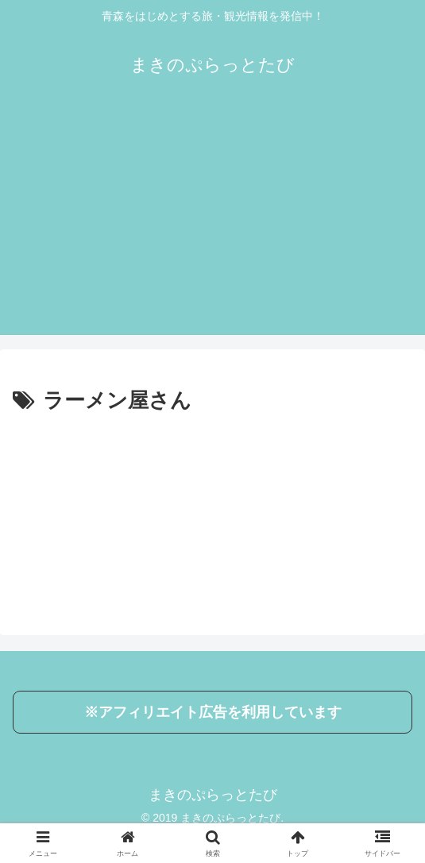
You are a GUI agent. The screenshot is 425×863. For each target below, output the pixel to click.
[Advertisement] (212, 224)
